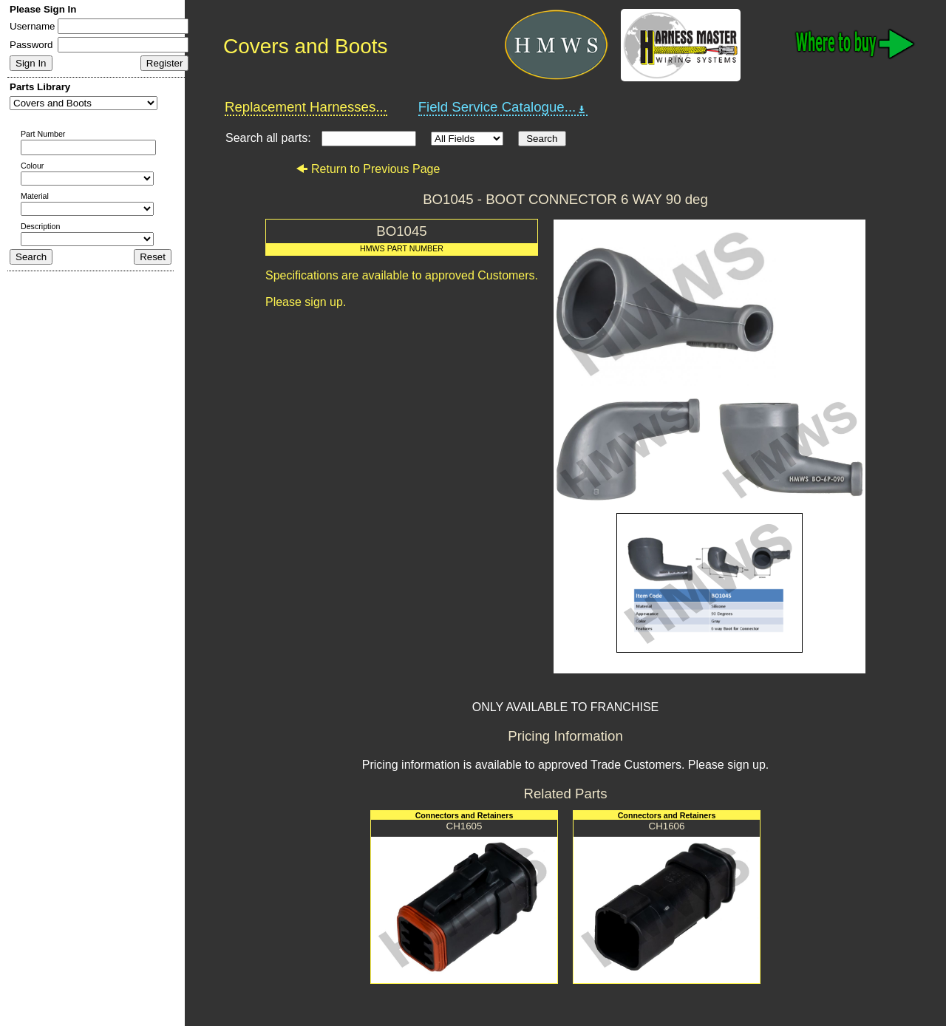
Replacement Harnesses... (306, 107)
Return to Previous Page (368, 169)
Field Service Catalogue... (503, 107)
